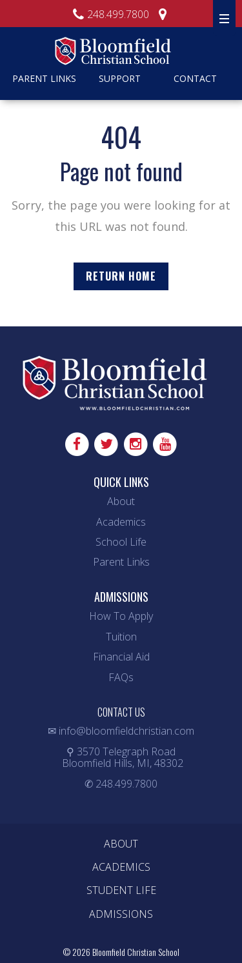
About (121, 501)
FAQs (121, 677)
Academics (121, 522)
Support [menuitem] (120, 78)
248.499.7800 (109, 14)
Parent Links (121, 562)
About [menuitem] (121, 844)
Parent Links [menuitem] (44, 78)
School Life (121, 542)
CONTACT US (121, 712)
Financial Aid (121, 657)
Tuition (121, 637)
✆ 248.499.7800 (121, 784)
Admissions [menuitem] (121, 914)
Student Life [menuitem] (121, 890)
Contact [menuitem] (195, 78)
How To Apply (121, 616)
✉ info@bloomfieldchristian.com (121, 731)
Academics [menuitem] (121, 867)
